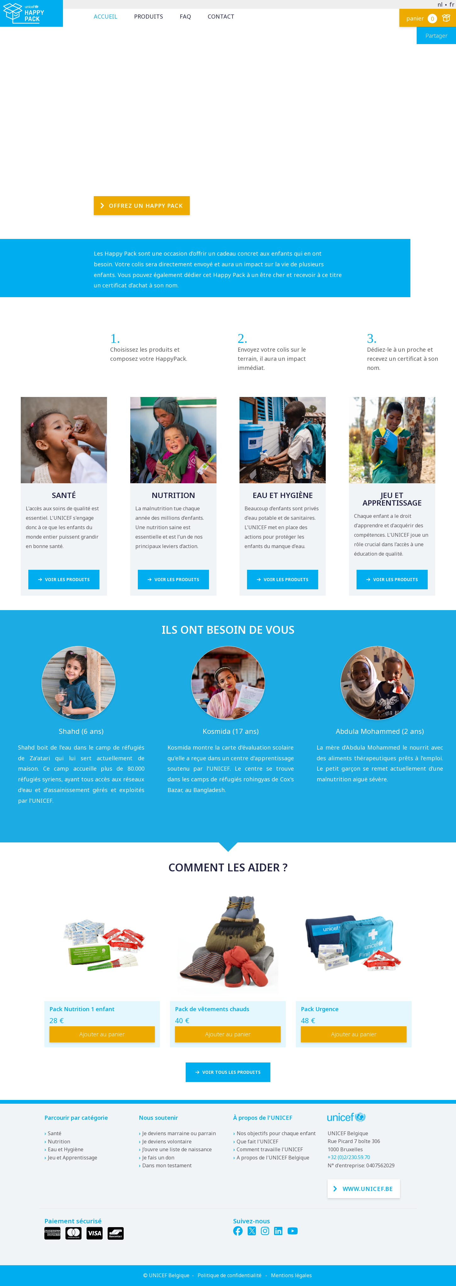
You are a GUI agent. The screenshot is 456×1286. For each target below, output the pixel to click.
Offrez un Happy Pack (146, 190)
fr (451, 4)
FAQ (185, 16)
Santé (54, 1133)
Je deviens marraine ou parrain (179, 1133)
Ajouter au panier (102, 1036)
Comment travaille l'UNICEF (270, 1149)
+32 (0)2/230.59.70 (349, 1157)
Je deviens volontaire (167, 1141)
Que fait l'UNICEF (257, 1141)
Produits (148, 16)
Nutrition (59, 1141)
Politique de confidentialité (230, 1275)
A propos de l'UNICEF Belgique (273, 1157)
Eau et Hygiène (65, 1149)
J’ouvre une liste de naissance (177, 1149)
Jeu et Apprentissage (72, 1157)
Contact (221, 16)
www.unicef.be (368, 1189)
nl (439, 4)
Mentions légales (291, 1275)
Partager (436, 35)
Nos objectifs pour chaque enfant (276, 1133)
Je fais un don (158, 1157)
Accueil (105, 16)
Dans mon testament (167, 1165)
